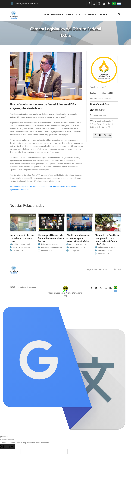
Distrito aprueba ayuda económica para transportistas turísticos (78, 238)
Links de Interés (115, 269)
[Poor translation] (10, 446)
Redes (103, 14)
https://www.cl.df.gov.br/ (100, 104)
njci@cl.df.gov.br (97, 110)
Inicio (47, 14)
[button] (15, 75)
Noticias (81, 14)
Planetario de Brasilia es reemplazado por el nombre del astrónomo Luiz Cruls (107, 240)
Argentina (57, 14)
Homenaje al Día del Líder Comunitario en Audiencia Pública (51, 238)
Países (69, 14)
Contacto (92, 15)
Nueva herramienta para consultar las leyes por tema (22, 238)
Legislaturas (92, 269)
